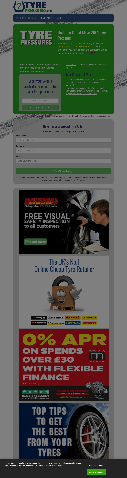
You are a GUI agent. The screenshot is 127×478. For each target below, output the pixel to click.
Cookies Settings (96, 465)
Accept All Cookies (96, 472)
